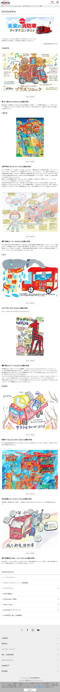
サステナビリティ (8, 660)
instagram (33, 630)
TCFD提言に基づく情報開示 (12, 615)
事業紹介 (5, 643)
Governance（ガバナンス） (12, 610)
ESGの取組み (7, 594)
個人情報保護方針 (35, 678)
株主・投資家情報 (8, 654)
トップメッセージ (9, 577)
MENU (57, 2)
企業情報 (5, 638)
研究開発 (5, 671)
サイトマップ (39, 680)
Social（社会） (8, 604)
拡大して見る (29, 96)
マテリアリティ (8, 588)
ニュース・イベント (8, 649)
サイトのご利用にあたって (26, 680)
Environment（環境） (10, 599)
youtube (38, 630)
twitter (22, 630)
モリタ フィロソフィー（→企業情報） (16, 583)
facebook (27, 630)
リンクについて (24, 678)
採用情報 (5, 665)
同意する (30, 690)
